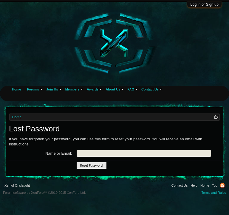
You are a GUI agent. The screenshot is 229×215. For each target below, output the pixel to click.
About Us (113, 89)
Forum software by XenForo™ (44, 192)
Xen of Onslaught (17, 185)
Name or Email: (58, 153)
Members (72, 89)
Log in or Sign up (204, 4)
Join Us (52, 89)
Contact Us (150, 89)
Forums (33, 89)
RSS (222, 185)
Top (214, 185)
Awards (93, 89)
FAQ (130, 89)
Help (194, 185)
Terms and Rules (213, 192)
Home (16, 89)
